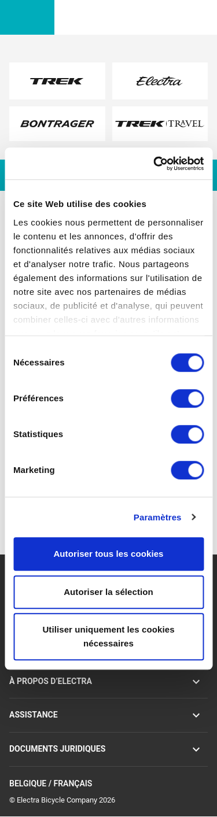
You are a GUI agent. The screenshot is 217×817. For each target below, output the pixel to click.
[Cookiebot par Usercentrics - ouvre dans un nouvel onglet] (154, 163)
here (78, 122)
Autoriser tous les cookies (108, 554)
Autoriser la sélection (108, 592)
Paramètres (158, 517)
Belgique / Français (108, 784)
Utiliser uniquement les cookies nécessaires (108, 636)
